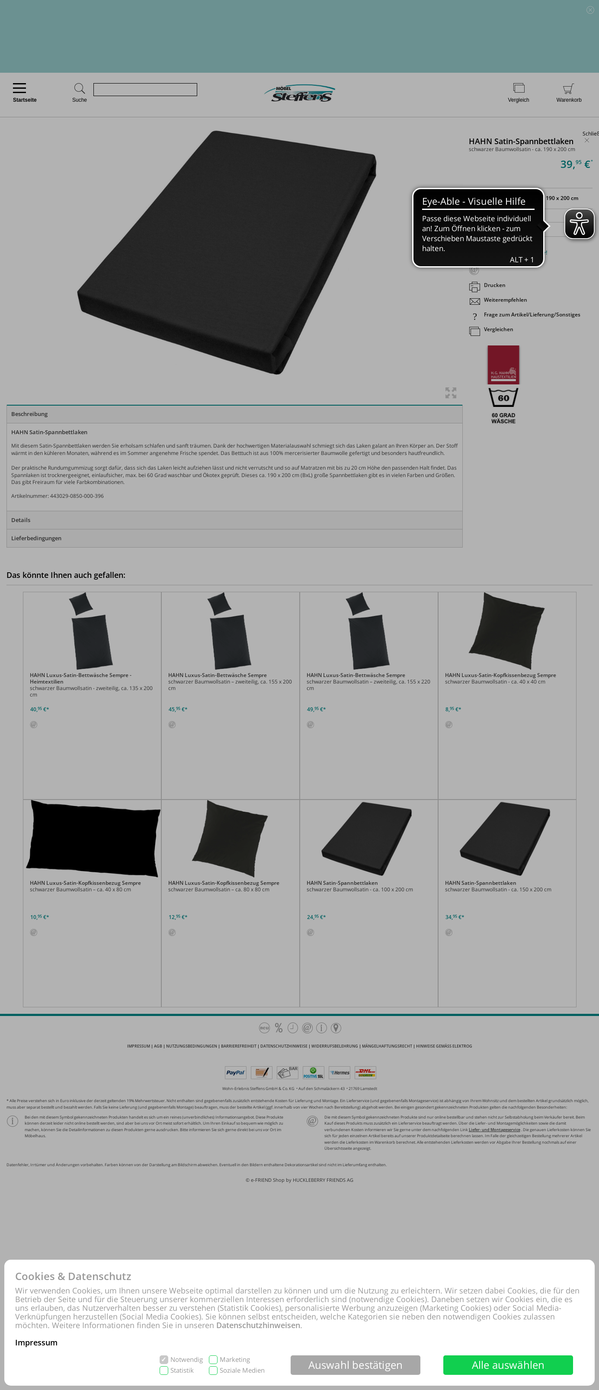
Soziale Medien (242, 1370)
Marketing (235, 1359)
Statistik (182, 1370)
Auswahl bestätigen (355, 1365)
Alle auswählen (508, 1365)
